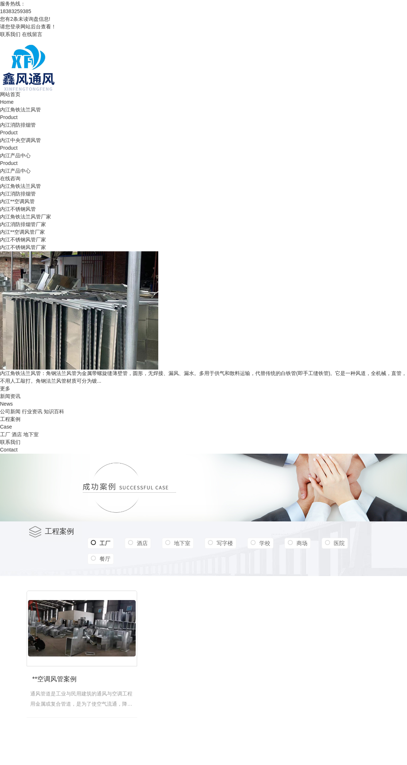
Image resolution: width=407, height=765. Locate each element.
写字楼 (225, 543)
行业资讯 (32, 411)
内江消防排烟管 (18, 125)
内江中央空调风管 (20, 140)
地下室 (31, 434)
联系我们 (10, 34)
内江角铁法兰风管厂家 (25, 217)
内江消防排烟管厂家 (23, 224)
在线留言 (32, 34)
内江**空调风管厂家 (22, 232)
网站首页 (10, 94)
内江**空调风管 (17, 201)
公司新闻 (10, 411)
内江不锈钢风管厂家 (23, 239)
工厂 (5, 434)
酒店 (17, 434)
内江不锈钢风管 (18, 209)
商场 (301, 543)
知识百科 (54, 411)
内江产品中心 (15, 155)
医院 (339, 543)
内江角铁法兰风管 (20, 110)
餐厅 (105, 559)
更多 (5, 388)
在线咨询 (10, 178)
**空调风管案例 (54, 679)
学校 (264, 543)
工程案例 (10, 419)
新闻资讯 (10, 396)
